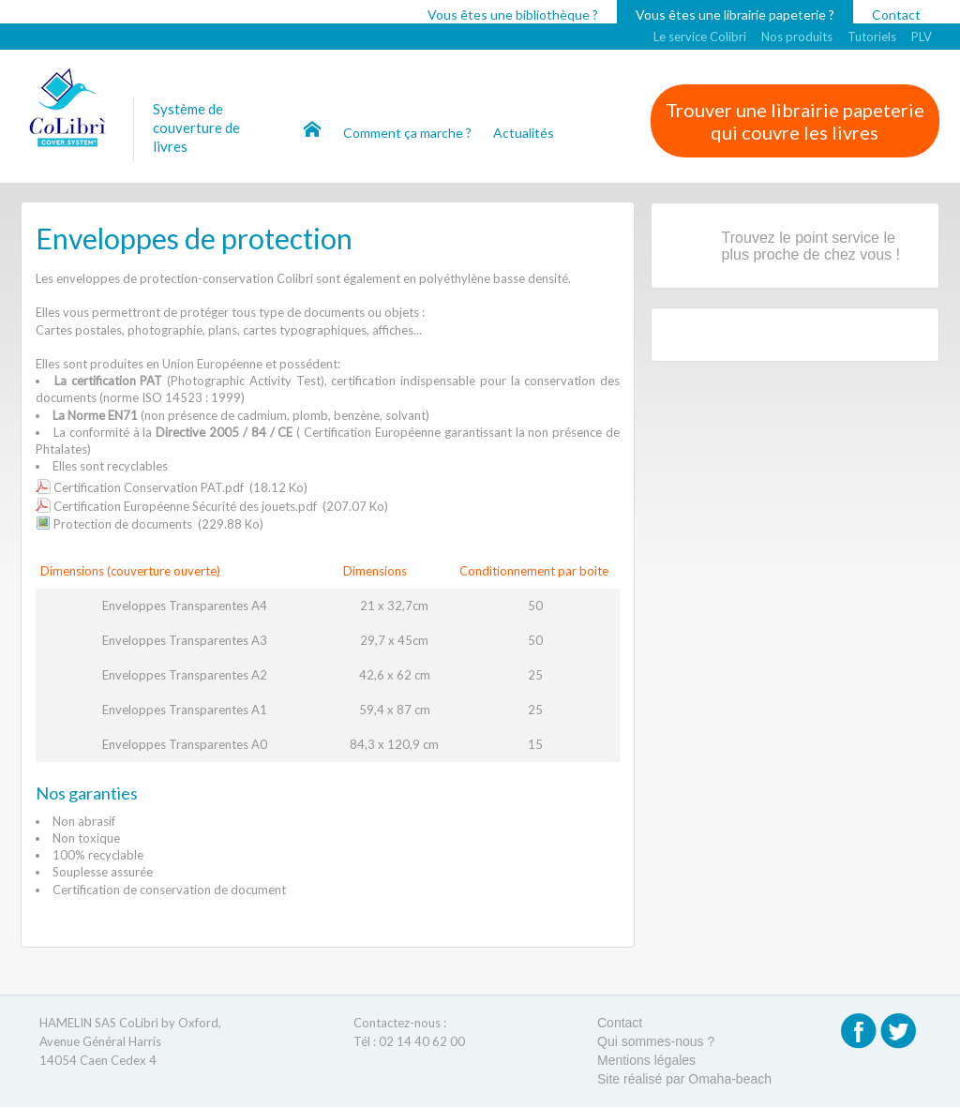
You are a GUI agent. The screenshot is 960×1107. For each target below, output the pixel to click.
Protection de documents (122, 523)
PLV (921, 36)
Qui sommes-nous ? (655, 1041)
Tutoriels (872, 36)
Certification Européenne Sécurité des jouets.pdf (185, 506)
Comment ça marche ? (408, 133)
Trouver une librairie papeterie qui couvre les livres (795, 120)
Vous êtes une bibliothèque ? (513, 14)
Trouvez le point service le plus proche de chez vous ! (811, 246)
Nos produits (796, 36)
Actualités (523, 133)
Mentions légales (646, 1060)
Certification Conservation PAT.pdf (148, 487)
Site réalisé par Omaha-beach (684, 1078)
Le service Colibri (699, 36)
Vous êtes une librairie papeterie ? (735, 14)
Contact (896, 14)
